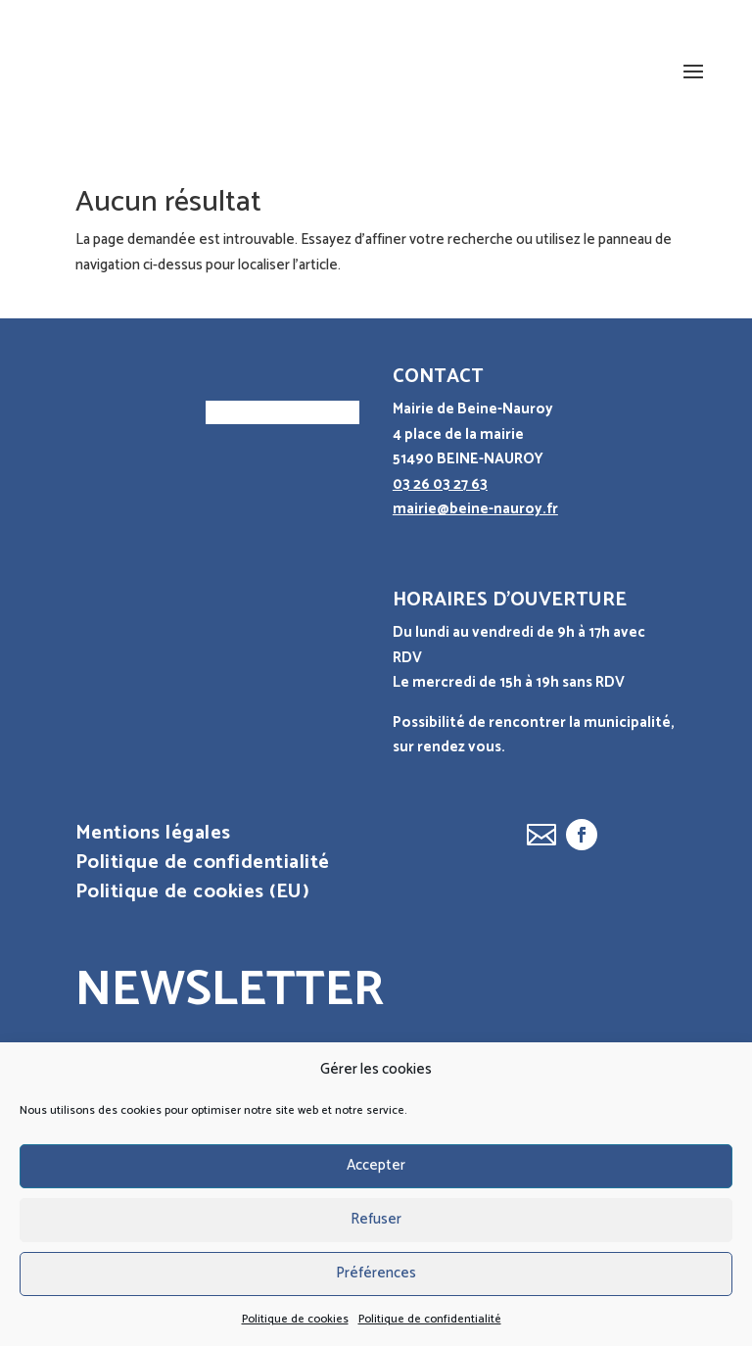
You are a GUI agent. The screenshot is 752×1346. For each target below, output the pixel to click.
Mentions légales (153, 837)
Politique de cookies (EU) (192, 896)
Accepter (376, 1165)
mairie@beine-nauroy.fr (475, 509)
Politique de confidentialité (429, 1319)
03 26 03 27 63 (440, 484)
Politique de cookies (295, 1319)
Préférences (376, 1273)
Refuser (376, 1219)
